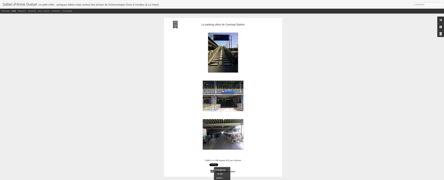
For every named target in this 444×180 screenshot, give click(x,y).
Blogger (236, 178)
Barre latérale (44, 11)
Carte (13, 11)
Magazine (22, 11)
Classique (5, 11)
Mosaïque (32, 11)
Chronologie (67, 11)
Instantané (56, 11)
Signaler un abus (244, 178)
